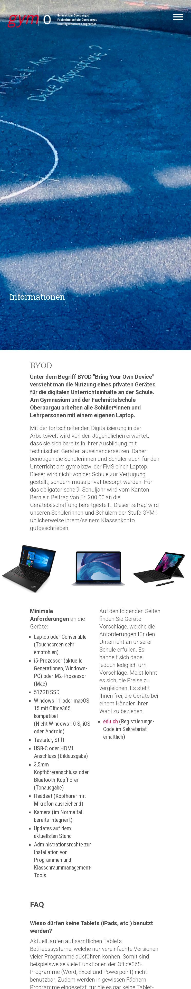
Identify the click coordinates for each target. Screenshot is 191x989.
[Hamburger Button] (178, 18)
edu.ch (110, 721)
